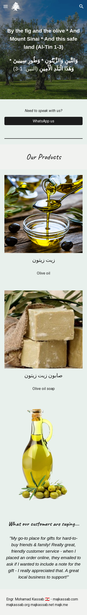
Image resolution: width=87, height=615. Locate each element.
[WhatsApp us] (44, 121)
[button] (5, 6)
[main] (43, 50)
